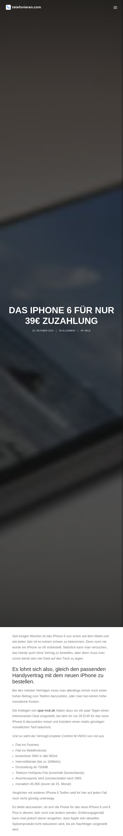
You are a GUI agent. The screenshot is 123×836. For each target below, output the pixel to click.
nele (88, 323)
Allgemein (68, 323)
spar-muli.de (46, 696)
